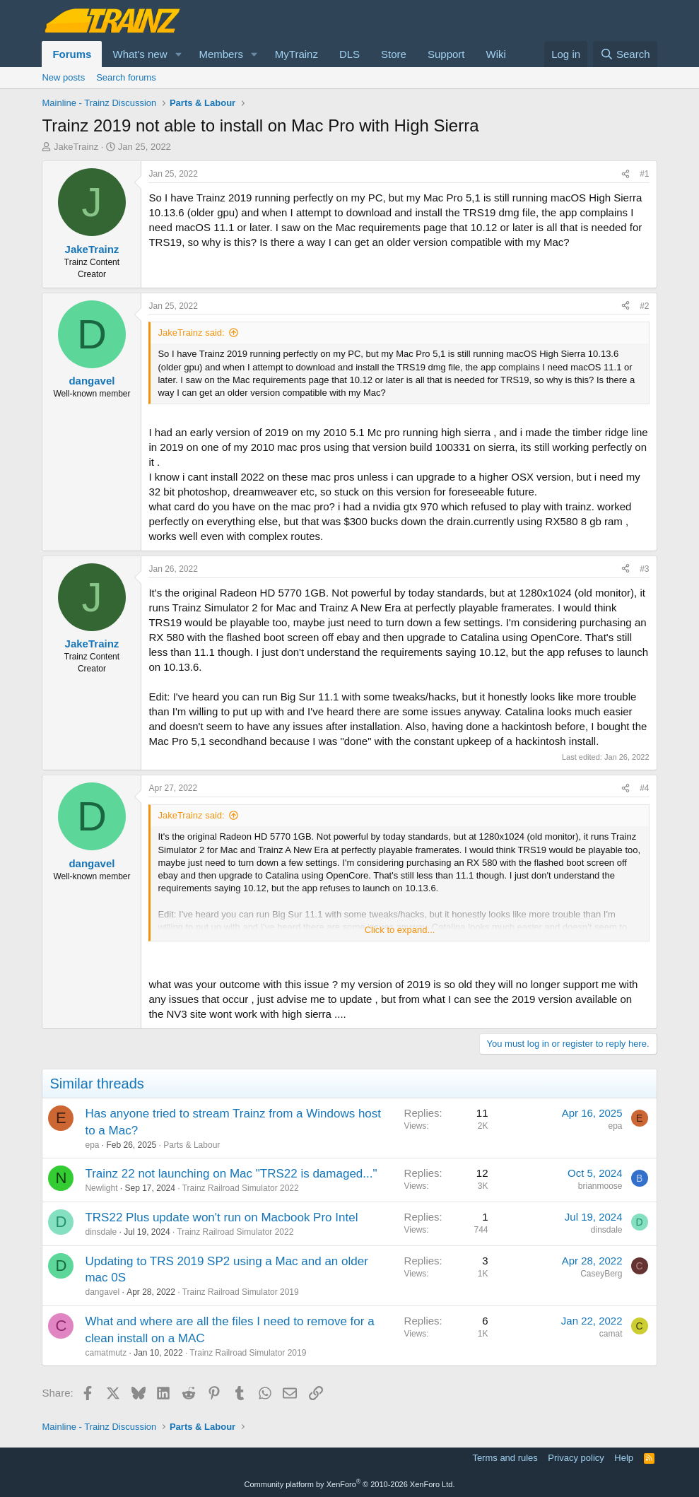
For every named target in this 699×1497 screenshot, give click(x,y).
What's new (139, 54)
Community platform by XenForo (350, 1484)
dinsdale (101, 1232)
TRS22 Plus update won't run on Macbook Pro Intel (221, 1217)
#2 (644, 306)
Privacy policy (576, 1457)
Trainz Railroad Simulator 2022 (240, 1188)
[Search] (625, 54)
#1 (644, 174)
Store (393, 54)
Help (623, 1457)
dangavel (102, 1292)
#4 (644, 788)
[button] (178, 54)
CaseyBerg (601, 1274)
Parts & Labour (191, 1145)
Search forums (126, 77)
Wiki (496, 54)
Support (446, 54)
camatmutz (106, 1353)
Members (221, 54)
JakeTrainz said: (191, 332)
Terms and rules (504, 1457)
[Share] (625, 174)
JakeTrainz (76, 146)
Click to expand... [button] (400, 929)
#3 (644, 569)
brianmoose (600, 1186)
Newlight (101, 1188)
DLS (349, 54)
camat (611, 1334)
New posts (63, 77)
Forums (71, 54)
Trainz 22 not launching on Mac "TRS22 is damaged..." (231, 1173)
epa (92, 1145)
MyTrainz (296, 54)
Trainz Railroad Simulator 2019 (240, 1292)
